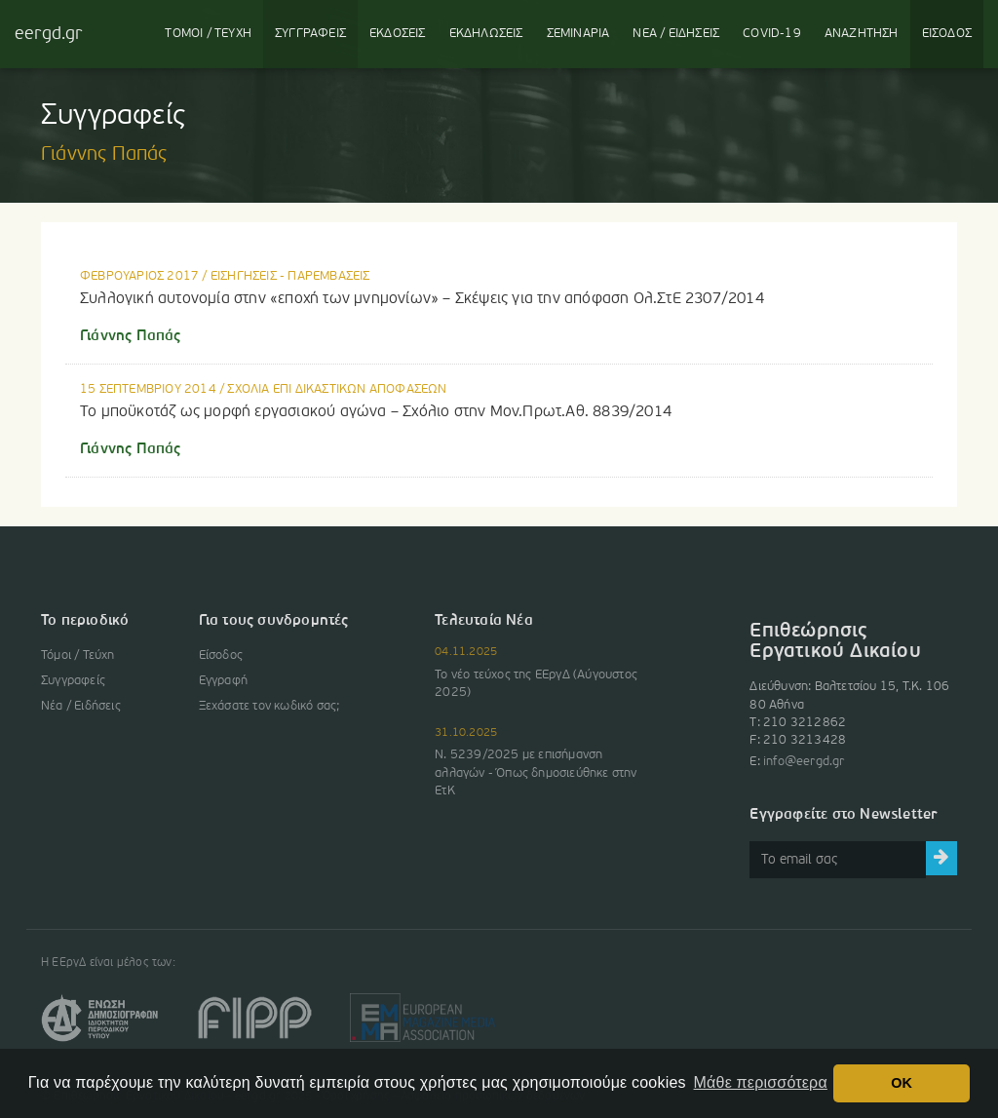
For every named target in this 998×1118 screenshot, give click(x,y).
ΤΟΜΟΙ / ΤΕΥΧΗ (208, 33)
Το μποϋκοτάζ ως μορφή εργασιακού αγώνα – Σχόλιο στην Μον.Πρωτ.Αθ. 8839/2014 (376, 412)
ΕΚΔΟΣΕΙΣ (397, 33)
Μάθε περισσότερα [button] (760, 1082)
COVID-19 (772, 33)
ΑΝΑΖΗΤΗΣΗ (862, 33)
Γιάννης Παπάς (130, 336)
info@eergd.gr (804, 761)
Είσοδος (221, 655)
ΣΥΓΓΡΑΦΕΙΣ (310, 33)
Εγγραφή (223, 681)
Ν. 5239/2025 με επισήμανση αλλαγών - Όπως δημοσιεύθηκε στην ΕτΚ (535, 772)
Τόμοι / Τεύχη (78, 655)
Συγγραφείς (73, 681)
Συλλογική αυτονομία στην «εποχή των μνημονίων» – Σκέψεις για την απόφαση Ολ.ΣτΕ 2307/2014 (422, 299)
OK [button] (901, 1083)
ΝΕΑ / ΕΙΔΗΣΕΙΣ (676, 33)
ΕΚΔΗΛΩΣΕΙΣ (486, 33)
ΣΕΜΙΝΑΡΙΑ (578, 33)
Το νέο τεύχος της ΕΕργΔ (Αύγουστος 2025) (536, 684)
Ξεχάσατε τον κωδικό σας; (269, 706)
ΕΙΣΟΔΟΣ (947, 33)
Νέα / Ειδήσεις (81, 706)
